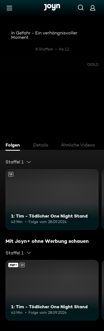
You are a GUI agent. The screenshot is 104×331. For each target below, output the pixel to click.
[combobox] (18, 162)
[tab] (14, 146)
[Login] (93, 7)
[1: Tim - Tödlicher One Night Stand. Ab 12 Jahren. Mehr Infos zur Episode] (52, 199)
